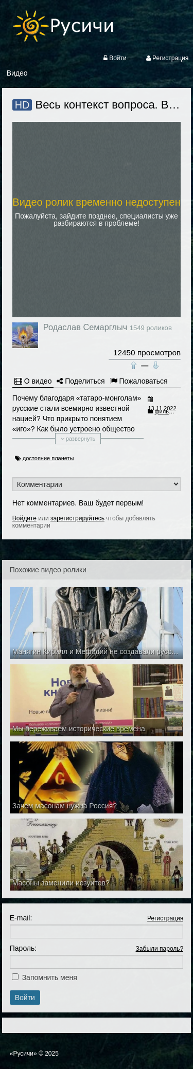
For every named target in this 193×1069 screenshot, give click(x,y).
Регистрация (165, 918)
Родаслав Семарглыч (85, 327)
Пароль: (23, 948)
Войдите (24, 518)
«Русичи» (23, 1053)
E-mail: (21, 918)
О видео (33, 381)
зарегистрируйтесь (77, 518)
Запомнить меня (49, 977)
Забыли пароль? (160, 948)
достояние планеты (48, 458)
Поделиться (80, 381)
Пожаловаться (139, 381)
